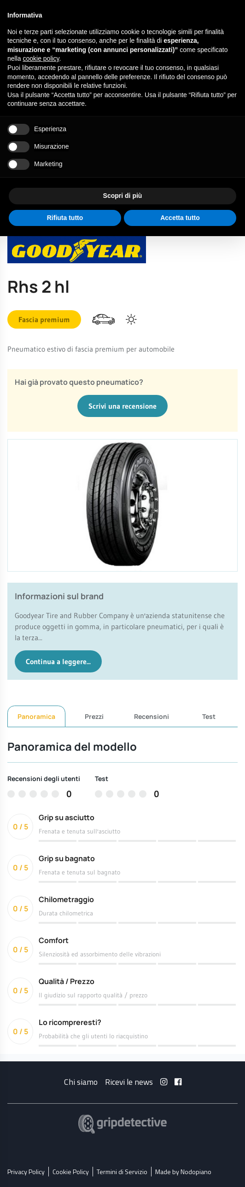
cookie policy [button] (41, 58)
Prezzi (94, 716)
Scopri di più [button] (122, 195)
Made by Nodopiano (183, 1171)
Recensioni (151, 716)
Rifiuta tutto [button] (65, 217)
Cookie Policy (70, 1171)
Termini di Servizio (122, 1171)
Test (209, 716)
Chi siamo (81, 1081)
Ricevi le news (129, 1081)
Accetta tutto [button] (180, 217)
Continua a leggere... (58, 661)
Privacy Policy (26, 1171)
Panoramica (36, 716)
